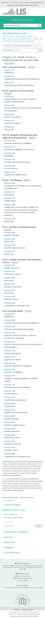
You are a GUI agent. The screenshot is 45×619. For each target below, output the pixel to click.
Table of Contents (8, 36)
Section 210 (9, 239)
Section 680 (9, 320)
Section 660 (9, 303)
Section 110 (9, 146)
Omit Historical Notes (27, 497)
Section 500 (9, 245)
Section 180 (9, 204)
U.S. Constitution (22, 580)
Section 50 (9, 105)
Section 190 (9, 218)
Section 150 (9, 172)
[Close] (43, 2)
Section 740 (9, 363)
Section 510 (9, 251)
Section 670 (9, 314)
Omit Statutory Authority (10, 497)
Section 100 (9, 140)
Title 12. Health (21, 36)
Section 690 (9, 326)
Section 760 (9, 375)
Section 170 (9, 192)
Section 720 (9, 350)
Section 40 (9, 96)
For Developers (23, 585)
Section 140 (9, 165)
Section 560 (9, 265)
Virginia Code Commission (22, 576)
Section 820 (9, 416)
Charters (8, 537)
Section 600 (9, 284)
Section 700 (9, 332)
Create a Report (19, 46)
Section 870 (9, 447)
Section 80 (9, 126)
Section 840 (9, 428)
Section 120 (9, 153)
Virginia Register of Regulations (22, 578)
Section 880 (9, 453)
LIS (15, 11)
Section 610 (9, 290)
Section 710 (9, 341)
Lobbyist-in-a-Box (27, 609)
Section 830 (9, 422)
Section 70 (9, 120)
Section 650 (9, 296)
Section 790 (9, 397)
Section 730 (9, 357)
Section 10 (9, 70)
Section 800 (9, 403)
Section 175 (9, 198)
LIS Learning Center (15, 2)
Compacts (9, 547)
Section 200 (9, 232)
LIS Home (17, 609)
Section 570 (9, 271)
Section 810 (9, 409)
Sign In (37, 616)
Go (40, 50)
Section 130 (9, 159)
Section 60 (9, 114)
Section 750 (9, 369)
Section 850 (9, 435)
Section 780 (9, 391)
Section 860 (9, 441)
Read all (31, 67)
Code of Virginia (12, 504)
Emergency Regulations (13, 517)
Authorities (9, 542)
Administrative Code (12, 25)
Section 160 (9, 183)
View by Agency (10, 514)
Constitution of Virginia (16, 531)
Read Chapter (9, 63)
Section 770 (9, 384)
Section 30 (9, 82)
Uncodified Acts (12, 552)
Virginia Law (22, 20)
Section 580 (9, 277)
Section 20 (9, 76)
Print (28, 46)
